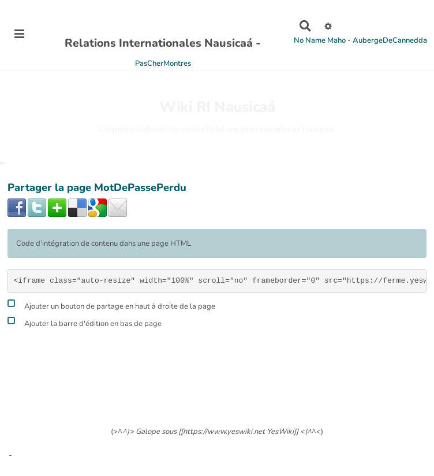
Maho (336, 40)
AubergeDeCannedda (390, 40)
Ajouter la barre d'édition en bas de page (85, 322)
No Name (310, 40)
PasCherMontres (163, 63)
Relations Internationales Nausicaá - (163, 43)
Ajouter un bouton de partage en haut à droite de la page (111, 305)
